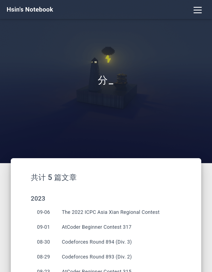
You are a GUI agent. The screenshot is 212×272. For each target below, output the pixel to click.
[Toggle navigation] (197, 10)
